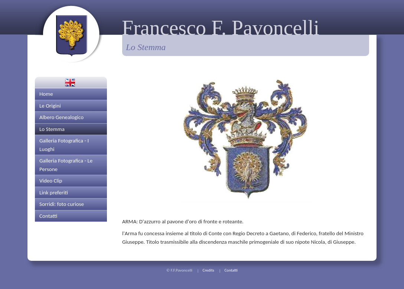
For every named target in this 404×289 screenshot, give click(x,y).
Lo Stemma (52, 129)
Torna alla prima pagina (69, 33)
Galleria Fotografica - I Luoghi (64, 144)
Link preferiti (53, 192)
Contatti (48, 216)
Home (46, 94)
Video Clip (50, 180)
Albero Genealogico (61, 117)
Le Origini (50, 105)
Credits (208, 270)
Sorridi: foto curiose (61, 204)
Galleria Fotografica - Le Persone (65, 165)
